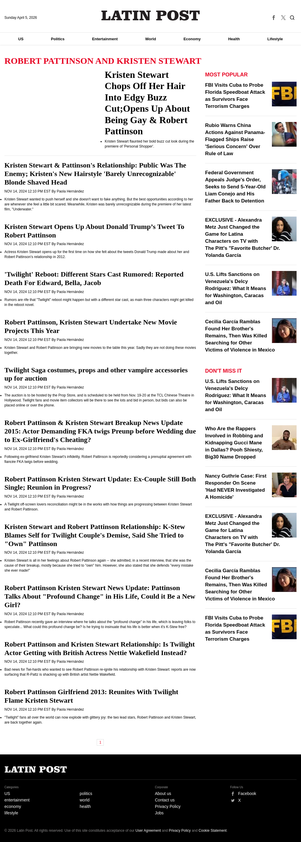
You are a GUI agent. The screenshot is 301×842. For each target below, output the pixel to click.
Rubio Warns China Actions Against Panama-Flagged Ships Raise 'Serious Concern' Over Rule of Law (235, 139)
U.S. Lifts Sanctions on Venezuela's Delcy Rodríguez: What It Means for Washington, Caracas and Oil (235, 288)
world (84, 800)
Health (234, 39)
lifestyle (11, 813)
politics (86, 793)
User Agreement (148, 830)
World (150, 39)
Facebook (247, 793)
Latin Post (150, 15)
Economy (192, 39)
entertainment (17, 800)
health (85, 806)
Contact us (165, 800)
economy (12, 806)
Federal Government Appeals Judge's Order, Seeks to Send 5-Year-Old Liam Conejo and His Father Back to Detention (235, 187)
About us (163, 793)
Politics (57, 39)
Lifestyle (275, 39)
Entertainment (105, 39)
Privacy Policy (167, 806)
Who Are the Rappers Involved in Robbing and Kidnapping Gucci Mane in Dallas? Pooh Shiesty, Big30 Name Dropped (234, 443)
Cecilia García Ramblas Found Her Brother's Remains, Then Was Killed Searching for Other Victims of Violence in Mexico (240, 336)
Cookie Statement (213, 830)
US (21, 39)
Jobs (159, 813)
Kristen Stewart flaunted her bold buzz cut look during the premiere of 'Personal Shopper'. (149, 143)
